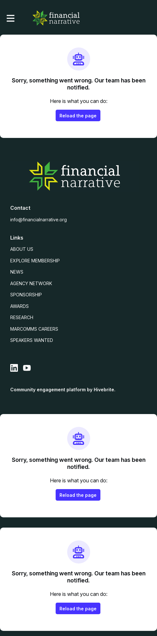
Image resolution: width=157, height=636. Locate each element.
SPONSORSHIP (26, 294)
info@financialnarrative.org (38, 219)
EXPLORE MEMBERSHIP (35, 260)
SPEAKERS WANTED (31, 340)
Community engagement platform (48, 389)
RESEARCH (21, 317)
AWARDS (19, 306)
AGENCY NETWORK (31, 283)
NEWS (16, 272)
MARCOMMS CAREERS (34, 329)
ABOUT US (21, 249)
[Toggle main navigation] (10, 18)
